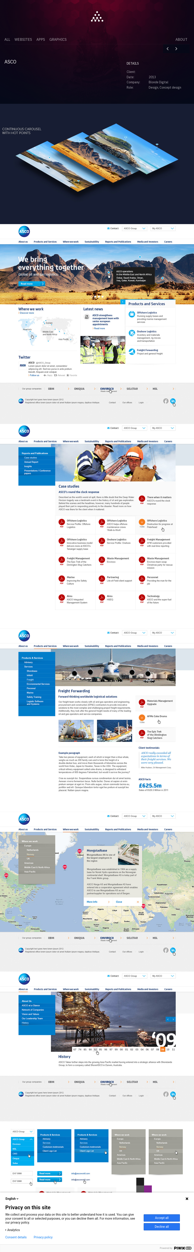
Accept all (162, 1218)
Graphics (58, 39)
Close (185, 48)
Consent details (16, 1237)
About (181, 39)
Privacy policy (43, 1237)
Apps (40, 39)
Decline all (162, 1226)
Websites (23, 39)
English (12, 1198)
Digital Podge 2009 (167, 48)
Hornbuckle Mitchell (176, 48)
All (7, 39)
